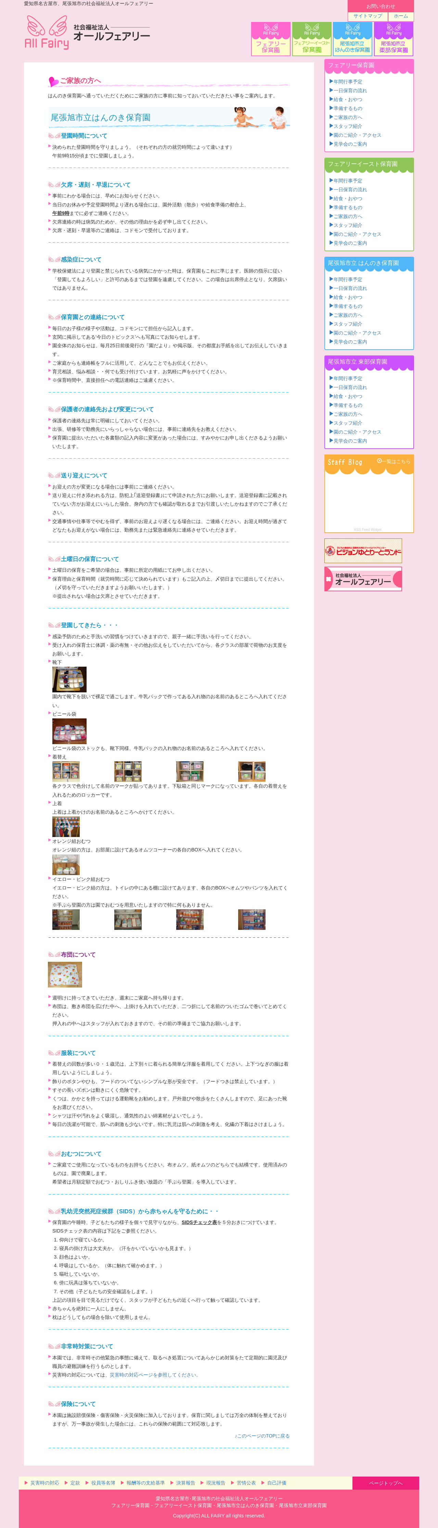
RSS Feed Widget (367, 530)
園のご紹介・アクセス (358, 134)
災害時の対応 (44, 1482)
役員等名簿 (103, 1482)
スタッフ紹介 (348, 125)
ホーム (401, 16)
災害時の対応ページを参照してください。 (155, 1375)
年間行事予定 (348, 80)
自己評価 (276, 1482)
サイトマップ (367, 16)
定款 (75, 1482)
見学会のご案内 (350, 143)
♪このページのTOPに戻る (262, 1436)
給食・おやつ (348, 98)
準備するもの (348, 107)
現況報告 (216, 1482)
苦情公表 (246, 1482)
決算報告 (185, 1482)
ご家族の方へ (348, 116)
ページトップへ (386, 1483)
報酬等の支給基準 (146, 1482)
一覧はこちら (396, 460)
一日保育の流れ (350, 89)
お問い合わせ (380, 6)
